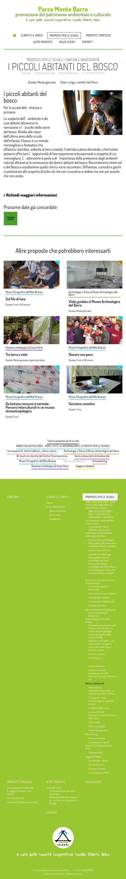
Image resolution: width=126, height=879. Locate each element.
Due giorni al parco (96, 768)
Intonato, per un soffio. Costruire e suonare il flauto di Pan (102, 676)
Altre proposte (42, 42)
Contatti (87, 42)
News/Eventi (67, 42)
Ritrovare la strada (96, 738)
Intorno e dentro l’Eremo (99, 550)
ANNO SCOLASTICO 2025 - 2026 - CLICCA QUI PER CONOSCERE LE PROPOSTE (100, 514)
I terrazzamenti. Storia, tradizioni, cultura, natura (99, 528)
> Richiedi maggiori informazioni (30, 195)
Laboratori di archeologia (99, 554)
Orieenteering (99, 461)
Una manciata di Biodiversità (101, 601)
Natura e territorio (57, 510)
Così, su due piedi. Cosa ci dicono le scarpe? (99, 648)
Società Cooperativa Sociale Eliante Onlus (52, 870)
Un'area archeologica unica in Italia (22, 802)
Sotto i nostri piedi (96, 726)
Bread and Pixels (57, 874)
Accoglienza (54, 518)
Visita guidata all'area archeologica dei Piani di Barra (102, 565)
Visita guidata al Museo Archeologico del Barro (94, 303)
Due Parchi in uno (96, 764)
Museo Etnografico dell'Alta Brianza (37, 461)
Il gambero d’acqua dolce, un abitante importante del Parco (101, 692)
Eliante (49, 502)
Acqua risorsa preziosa (98, 730)
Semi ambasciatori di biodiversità (92, 456)
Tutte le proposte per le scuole (63, 441)
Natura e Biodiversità (74, 461)
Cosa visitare (54, 514)
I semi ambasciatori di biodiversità (98, 588)
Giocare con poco (81, 354)
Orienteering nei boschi (98, 742)
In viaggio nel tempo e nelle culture (19, 792)
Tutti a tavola (94, 722)
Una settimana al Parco (98, 772)
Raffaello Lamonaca (74, 874)
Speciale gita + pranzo (98, 760)
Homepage (14, 35)
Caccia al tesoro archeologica (101, 539)
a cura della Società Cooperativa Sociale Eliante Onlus (63, 854)
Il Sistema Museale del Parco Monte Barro (62, 792)
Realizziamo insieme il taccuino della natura (102, 717)
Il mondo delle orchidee (99, 597)
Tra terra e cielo (17, 354)
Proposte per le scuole (64, 35)
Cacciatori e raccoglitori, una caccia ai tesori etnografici (101, 642)
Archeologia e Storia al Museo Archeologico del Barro (91, 451)
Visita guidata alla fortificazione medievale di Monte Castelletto (102, 545)
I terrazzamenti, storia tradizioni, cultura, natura (32, 451)
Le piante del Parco (97, 605)
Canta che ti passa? (97, 670)
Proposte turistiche (98, 35)
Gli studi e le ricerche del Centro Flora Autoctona (41, 456)
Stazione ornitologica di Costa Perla (49, 466)
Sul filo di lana (16, 299)
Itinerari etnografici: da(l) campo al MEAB (99, 636)
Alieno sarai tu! (95, 687)
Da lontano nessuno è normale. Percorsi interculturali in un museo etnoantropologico (30, 407)
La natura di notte (96, 711)
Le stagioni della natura (98, 707)
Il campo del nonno (97, 697)
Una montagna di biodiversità (20, 787)
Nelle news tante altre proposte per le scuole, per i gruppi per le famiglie (63, 800)
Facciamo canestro (82, 404)
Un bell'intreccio (95, 658)
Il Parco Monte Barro (55, 506)
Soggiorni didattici (85, 466)
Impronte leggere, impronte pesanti (100, 702)
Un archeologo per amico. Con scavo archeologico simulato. (102, 571)
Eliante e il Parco (32, 35)
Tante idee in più (53, 787)
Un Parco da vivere (15, 798)
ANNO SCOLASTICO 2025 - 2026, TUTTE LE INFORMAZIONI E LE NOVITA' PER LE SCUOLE (63, 446)
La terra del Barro (96, 666)
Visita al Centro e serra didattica (102, 593)
